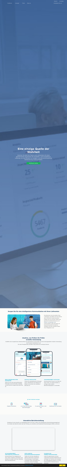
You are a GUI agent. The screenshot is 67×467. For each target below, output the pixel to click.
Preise (23, 3)
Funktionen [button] (10, 3)
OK (62, 465)
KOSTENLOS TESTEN (33, 163)
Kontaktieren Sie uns (58, 3)
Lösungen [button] (17, 3)
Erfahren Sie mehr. (29, 465)
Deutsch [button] (55, 1)
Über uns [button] (29, 3)
